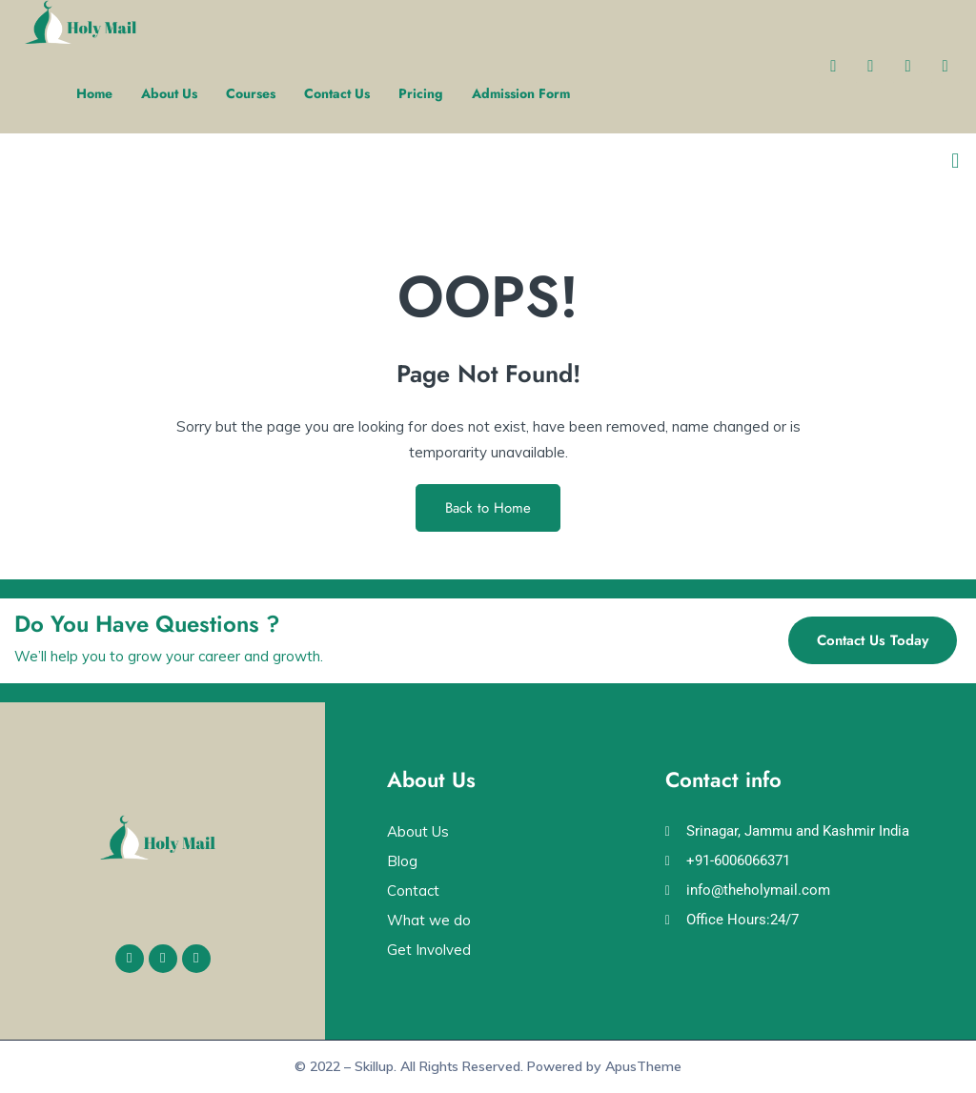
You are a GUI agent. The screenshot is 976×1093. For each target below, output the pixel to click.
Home (94, 93)
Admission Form (521, 93)
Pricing (420, 93)
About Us (169, 93)
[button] (955, 161)
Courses (250, 93)
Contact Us (337, 93)
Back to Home (488, 507)
